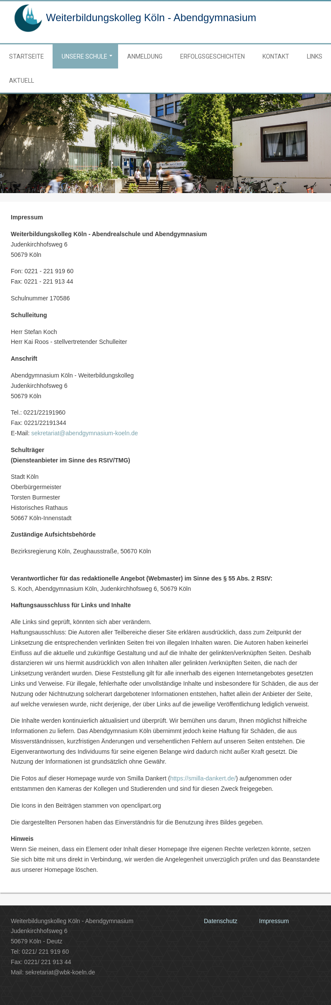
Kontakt (275, 56)
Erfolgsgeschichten (212, 56)
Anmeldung (144, 56)
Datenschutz (220, 921)
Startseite (26, 56)
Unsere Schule (84, 56)
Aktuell (21, 80)
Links (314, 56)
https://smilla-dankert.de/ (203, 778)
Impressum (274, 921)
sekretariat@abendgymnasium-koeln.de (84, 433)
